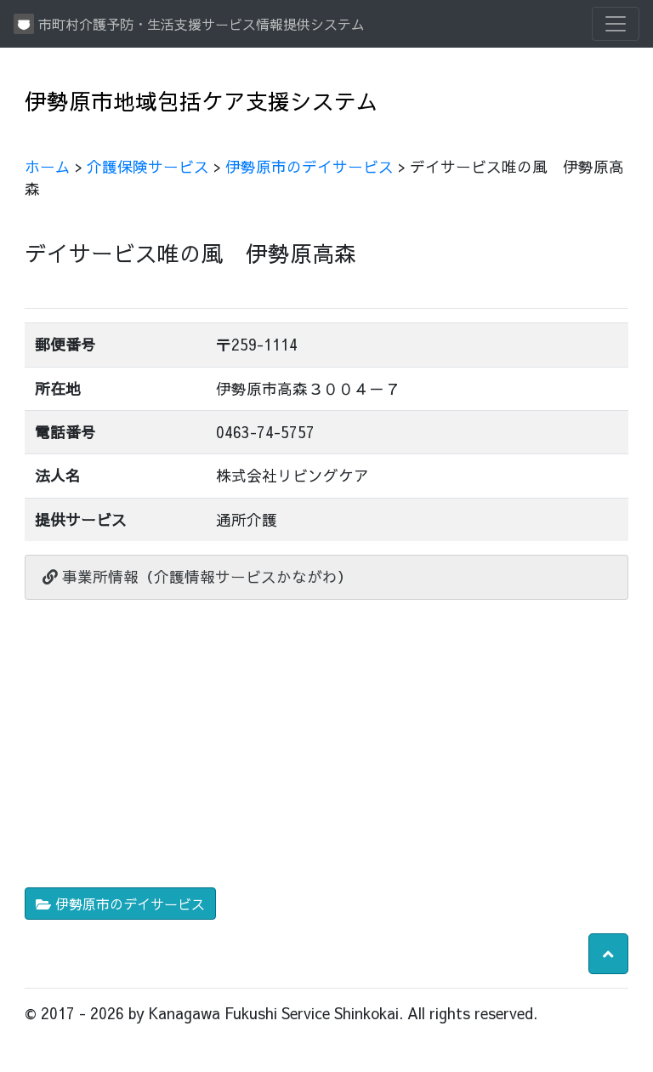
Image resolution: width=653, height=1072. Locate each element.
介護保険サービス (148, 166)
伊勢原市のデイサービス (309, 166)
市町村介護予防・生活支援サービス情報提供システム (189, 24)
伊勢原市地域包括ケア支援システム (201, 101)
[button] (608, 953)
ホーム (48, 166)
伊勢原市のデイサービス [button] (120, 903)
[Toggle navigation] (615, 24)
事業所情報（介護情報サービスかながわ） (198, 576)
